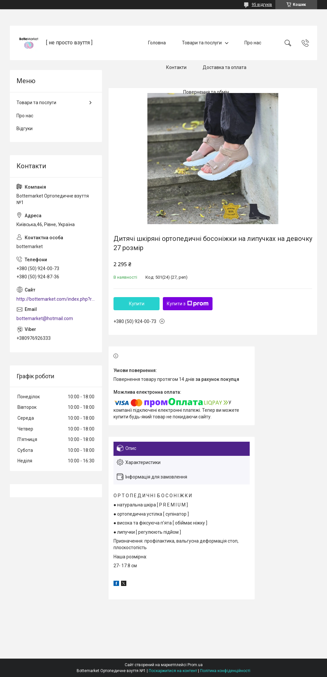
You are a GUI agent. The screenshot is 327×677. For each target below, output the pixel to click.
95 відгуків (262, 4)
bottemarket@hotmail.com (44, 318)
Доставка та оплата (224, 67)
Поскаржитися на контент (173, 670)
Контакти (176, 67)
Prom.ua (195, 665)
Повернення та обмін (206, 92)
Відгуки (24, 128)
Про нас (252, 42)
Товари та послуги (202, 42)
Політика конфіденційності (225, 670)
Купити (136, 303)
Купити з (188, 304)
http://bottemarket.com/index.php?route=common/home (55, 299)
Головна (157, 42)
